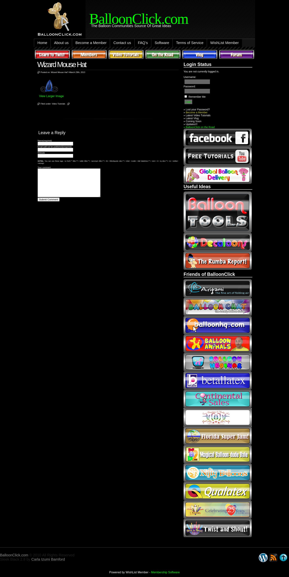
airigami (218, 288)
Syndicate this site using (273, 557)
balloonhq (218, 325)
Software (162, 43)
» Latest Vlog (191, 118)
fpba (218, 417)
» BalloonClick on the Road (199, 127)
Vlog (199, 54)
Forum (236, 54)
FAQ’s (143, 43)
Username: (190, 77)
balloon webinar (218, 362)
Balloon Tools (218, 212)
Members (89, 54)
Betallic (218, 380)
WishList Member (224, 43)
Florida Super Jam (218, 436)
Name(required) (45, 141)
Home (42, 43)
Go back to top (283, 557)
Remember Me (197, 96)
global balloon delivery (218, 174)
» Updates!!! (191, 124)
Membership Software (165, 572)
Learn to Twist (52, 54)
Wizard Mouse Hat (61, 64)
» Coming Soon (192, 121)
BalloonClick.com (14, 555)
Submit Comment (48, 205)
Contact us (122, 43)
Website (41, 153)
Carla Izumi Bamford (48, 559)
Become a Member (91, 43)
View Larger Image (51, 96)
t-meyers (218, 509)
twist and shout (218, 528)
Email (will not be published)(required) (55, 147)
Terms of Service (189, 43)
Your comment (44, 167)
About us (61, 43)
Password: (190, 86)
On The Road (162, 54)
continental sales (218, 399)
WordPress (263, 557)
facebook (218, 138)
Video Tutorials (126, 54)
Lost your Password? (198, 109)
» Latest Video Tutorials (197, 115)
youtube (218, 156)
